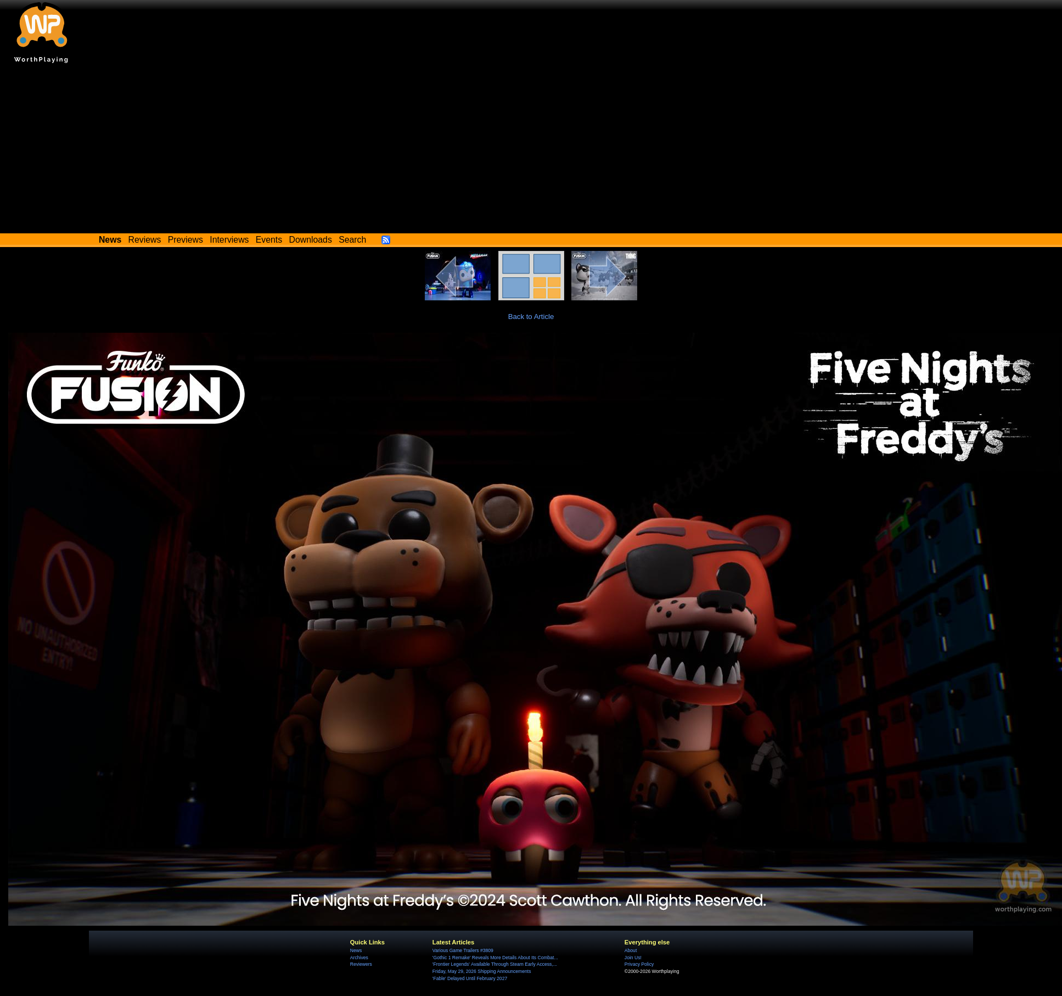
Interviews (229, 239)
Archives (359, 957)
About (631, 950)
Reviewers (361, 964)
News (356, 950)
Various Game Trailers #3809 (462, 950)
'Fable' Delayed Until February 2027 (469, 978)
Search (352, 239)
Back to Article (531, 316)
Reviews (144, 239)
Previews (185, 239)
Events (269, 239)
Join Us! (633, 957)
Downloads (310, 239)
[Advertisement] (531, 151)
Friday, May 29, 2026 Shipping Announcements (481, 971)
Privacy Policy (639, 964)
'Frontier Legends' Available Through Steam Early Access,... (494, 964)
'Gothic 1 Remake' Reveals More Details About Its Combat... (495, 957)
